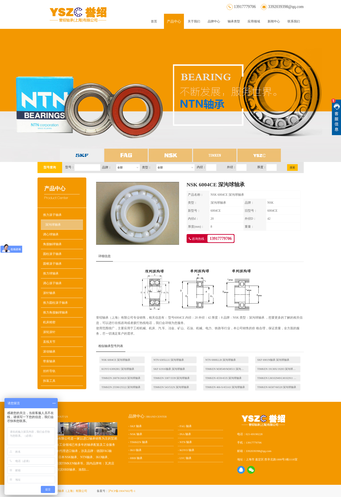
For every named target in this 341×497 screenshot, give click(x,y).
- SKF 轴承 (135, 426)
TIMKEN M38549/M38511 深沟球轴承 (226, 369)
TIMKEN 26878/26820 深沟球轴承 (121, 378)
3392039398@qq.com (282, 6)
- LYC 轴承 (185, 458)
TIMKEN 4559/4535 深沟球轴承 (223, 378)
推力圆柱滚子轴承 (55, 302)
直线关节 (49, 341)
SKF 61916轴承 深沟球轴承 (169, 369)
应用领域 (254, 21)
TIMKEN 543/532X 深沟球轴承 (171, 387)
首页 (154, 21)
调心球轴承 (51, 234)
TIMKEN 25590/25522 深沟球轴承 (121, 387)
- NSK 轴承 (135, 434)
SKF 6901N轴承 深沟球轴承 (273, 359)
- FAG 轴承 (185, 426)
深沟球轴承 (53, 224)
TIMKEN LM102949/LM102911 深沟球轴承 (278, 378)
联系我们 (294, 21)
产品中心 (174, 21)
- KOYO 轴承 (186, 450)
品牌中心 (214, 21)
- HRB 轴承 (135, 458)
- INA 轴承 (184, 434)
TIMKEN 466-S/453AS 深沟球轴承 (225, 387)
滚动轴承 (49, 351)
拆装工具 (49, 381)
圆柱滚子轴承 (52, 254)
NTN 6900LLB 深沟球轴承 (220, 359)
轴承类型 (234, 21)
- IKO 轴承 (135, 450)
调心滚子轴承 (52, 283)
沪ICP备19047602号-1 (121, 491)
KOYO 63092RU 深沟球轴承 (118, 369)
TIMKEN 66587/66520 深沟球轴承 (276, 387)
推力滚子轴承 (52, 215)
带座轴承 (49, 361)
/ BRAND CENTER (147, 416)
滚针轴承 (49, 293)
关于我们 (194, 21)
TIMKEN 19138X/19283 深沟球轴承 (277, 369)
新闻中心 (274, 21)
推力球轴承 (51, 273)
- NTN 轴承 (185, 442)
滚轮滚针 (49, 332)
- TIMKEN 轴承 (138, 442)
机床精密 (49, 322)
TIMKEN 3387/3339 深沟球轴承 (172, 378)
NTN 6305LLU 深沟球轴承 (169, 359)
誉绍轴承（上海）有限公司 (70, 491)
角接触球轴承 (52, 244)
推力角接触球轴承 (55, 312)
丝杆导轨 (49, 371)
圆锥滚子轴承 (52, 263)
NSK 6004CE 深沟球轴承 (116, 359)
